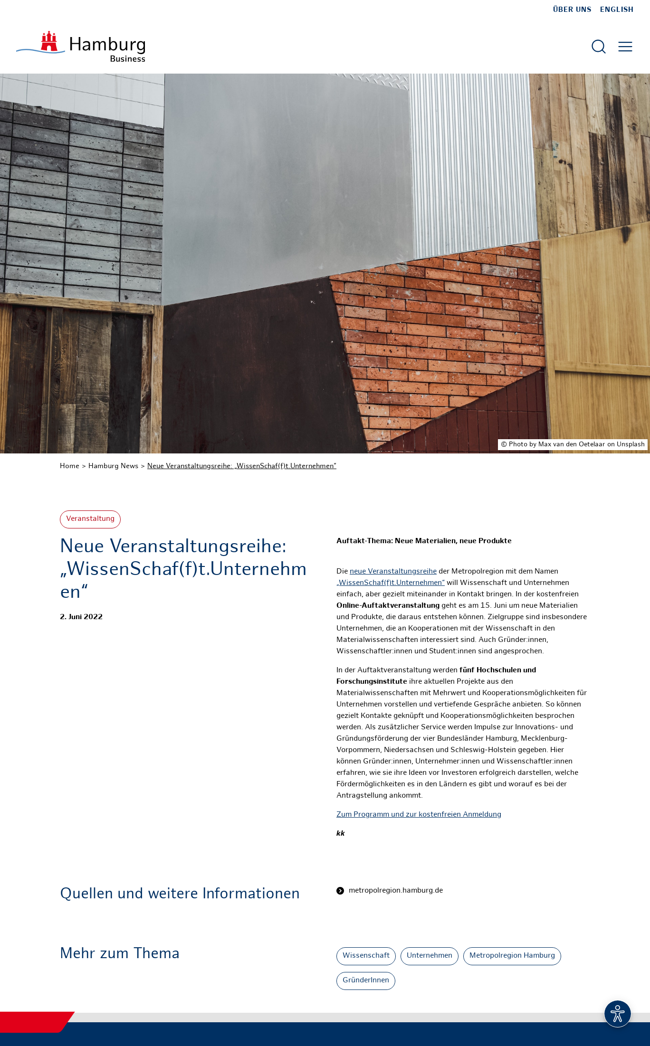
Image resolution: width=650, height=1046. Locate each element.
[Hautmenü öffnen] (625, 46)
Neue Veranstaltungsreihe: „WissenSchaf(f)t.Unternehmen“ (241, 466)
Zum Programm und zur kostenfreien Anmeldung (418, 815)
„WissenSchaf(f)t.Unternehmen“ (390, 583)
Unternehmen (429, 956)
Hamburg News (113, 466)
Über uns (572, 10)
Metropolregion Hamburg (512, 956)
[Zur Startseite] (80, 46)
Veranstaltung (90, 519)
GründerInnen (366, 980)
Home (69, 466)
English (617, 10)
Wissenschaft (366, 956)
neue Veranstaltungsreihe (393, 571)
